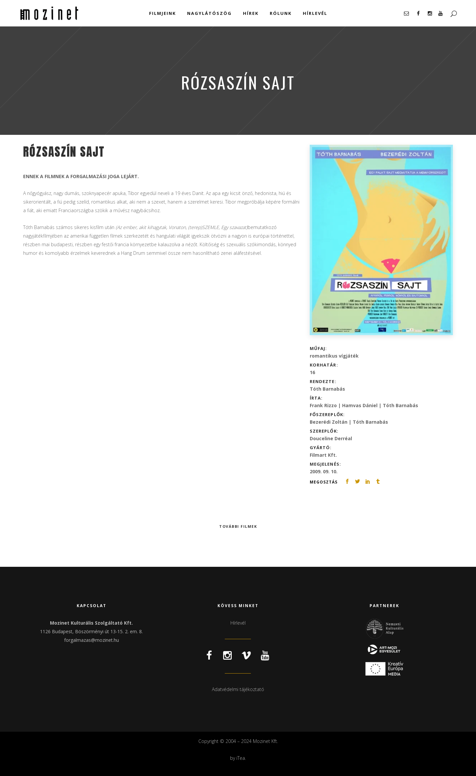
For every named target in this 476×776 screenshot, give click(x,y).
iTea (240, 758)
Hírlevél (238, 623)
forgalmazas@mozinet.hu (91, 640)
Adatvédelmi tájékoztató (238, 689)
